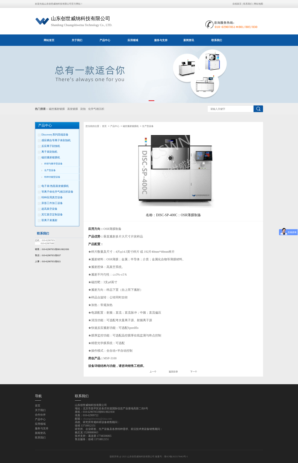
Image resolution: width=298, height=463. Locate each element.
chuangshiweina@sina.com (97, 418)
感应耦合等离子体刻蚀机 (56, 140)
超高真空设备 (49, 208)
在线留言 (237, 3)
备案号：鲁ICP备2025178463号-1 (172, 456)
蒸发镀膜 (72, 109)
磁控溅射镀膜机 (50, 157)
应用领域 (133, 40)
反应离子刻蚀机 (50, 146)
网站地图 (258, 3)
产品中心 (105, 40)
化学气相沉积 (96, 109)
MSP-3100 (110, 358)
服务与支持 (160, 40)
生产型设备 (50, 170)
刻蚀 (83, 109)
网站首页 (49, 40)
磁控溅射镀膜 (57, 109)
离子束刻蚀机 (49, 151)
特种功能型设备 (52, 177)
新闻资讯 (188, 40)
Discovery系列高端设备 (54, 134)
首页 (104, 126)
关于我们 (77, 40)
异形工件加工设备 (52, 203)
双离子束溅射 (49, 220)
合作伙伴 (40, 414)
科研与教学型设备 (53, 163)
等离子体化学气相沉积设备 (57, 191)
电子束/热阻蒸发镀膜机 (55, 186)
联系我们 (247, 3)
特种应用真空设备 (52, 197)
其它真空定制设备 (52, 214)
